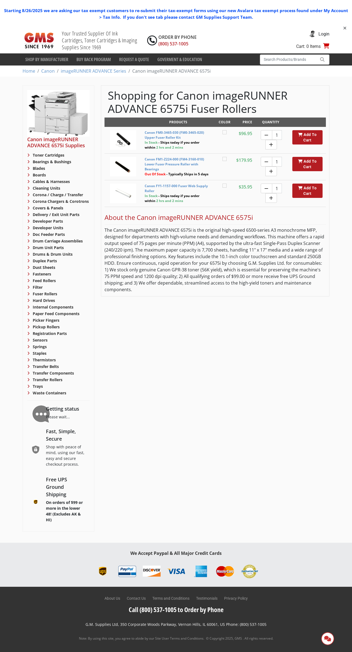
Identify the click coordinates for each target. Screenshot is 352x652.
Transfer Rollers (47, 379)
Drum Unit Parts (48, 247)
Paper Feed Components (55, 313)
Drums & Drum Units (52, 254)
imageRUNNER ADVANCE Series (93, 71)
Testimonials (207, 598)
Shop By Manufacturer (46, 59)
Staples (39, 353)
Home (29, 71)
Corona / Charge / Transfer (57, 194)
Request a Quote (134, 59)
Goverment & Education (179, 59)
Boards (39, 175)
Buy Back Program (93, 59)
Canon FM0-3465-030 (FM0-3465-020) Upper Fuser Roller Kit (174, 135)
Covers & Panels (47, 208)
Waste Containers (49, 392)
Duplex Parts (44, 260)
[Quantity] (277, 135)
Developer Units (47, 227)
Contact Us (136, 598)
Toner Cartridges (48, 155)
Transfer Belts (45, 366)
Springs (39, 346)
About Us (112, 598)
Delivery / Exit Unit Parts (55, 214)
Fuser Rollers (44, 293)
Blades (38, 168)
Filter (37, 287)
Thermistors (44, 359)
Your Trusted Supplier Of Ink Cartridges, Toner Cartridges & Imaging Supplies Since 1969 (99, 40)
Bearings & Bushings (51, 161)
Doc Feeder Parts (48, 234)
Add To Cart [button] (307, 137)
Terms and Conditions (170, 598)
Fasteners (41, 274)
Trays (37, 386)
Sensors (40, 340)
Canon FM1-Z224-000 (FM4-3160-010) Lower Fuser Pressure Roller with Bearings (174, 164)
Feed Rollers (44, 280)
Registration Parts (49, 333)
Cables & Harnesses (51, 181)
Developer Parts (47, 221)
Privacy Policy (236, 598)
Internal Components (52, 307)
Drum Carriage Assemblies (57, 241)
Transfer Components (53, 373)
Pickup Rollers (46, 326)
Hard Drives (43, 300)
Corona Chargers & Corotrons (60, 201)
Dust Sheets (43, 267)
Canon (48, 71)
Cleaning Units (46, 188)
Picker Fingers (45, 320)
